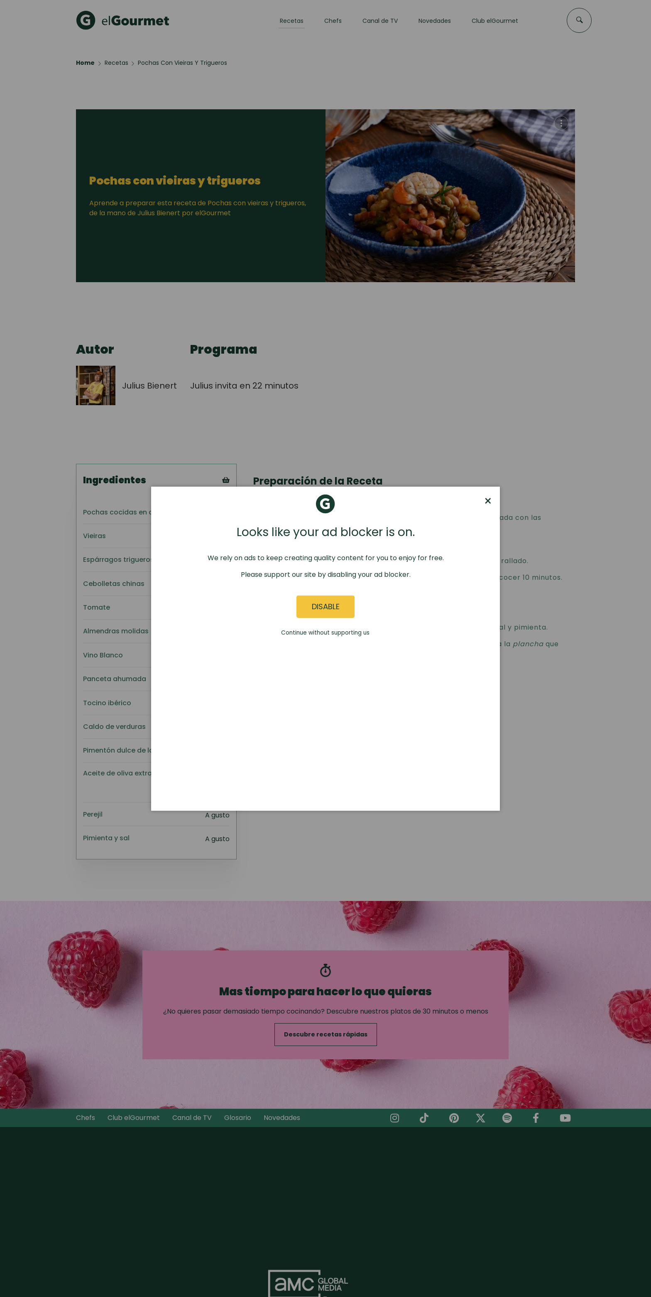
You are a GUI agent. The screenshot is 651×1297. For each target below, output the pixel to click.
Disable (326, 606)
